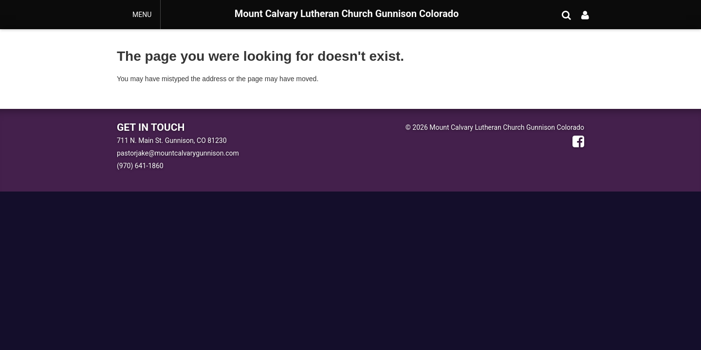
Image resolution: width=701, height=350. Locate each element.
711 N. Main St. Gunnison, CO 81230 (172, 140)
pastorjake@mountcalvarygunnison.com (178, 153)
